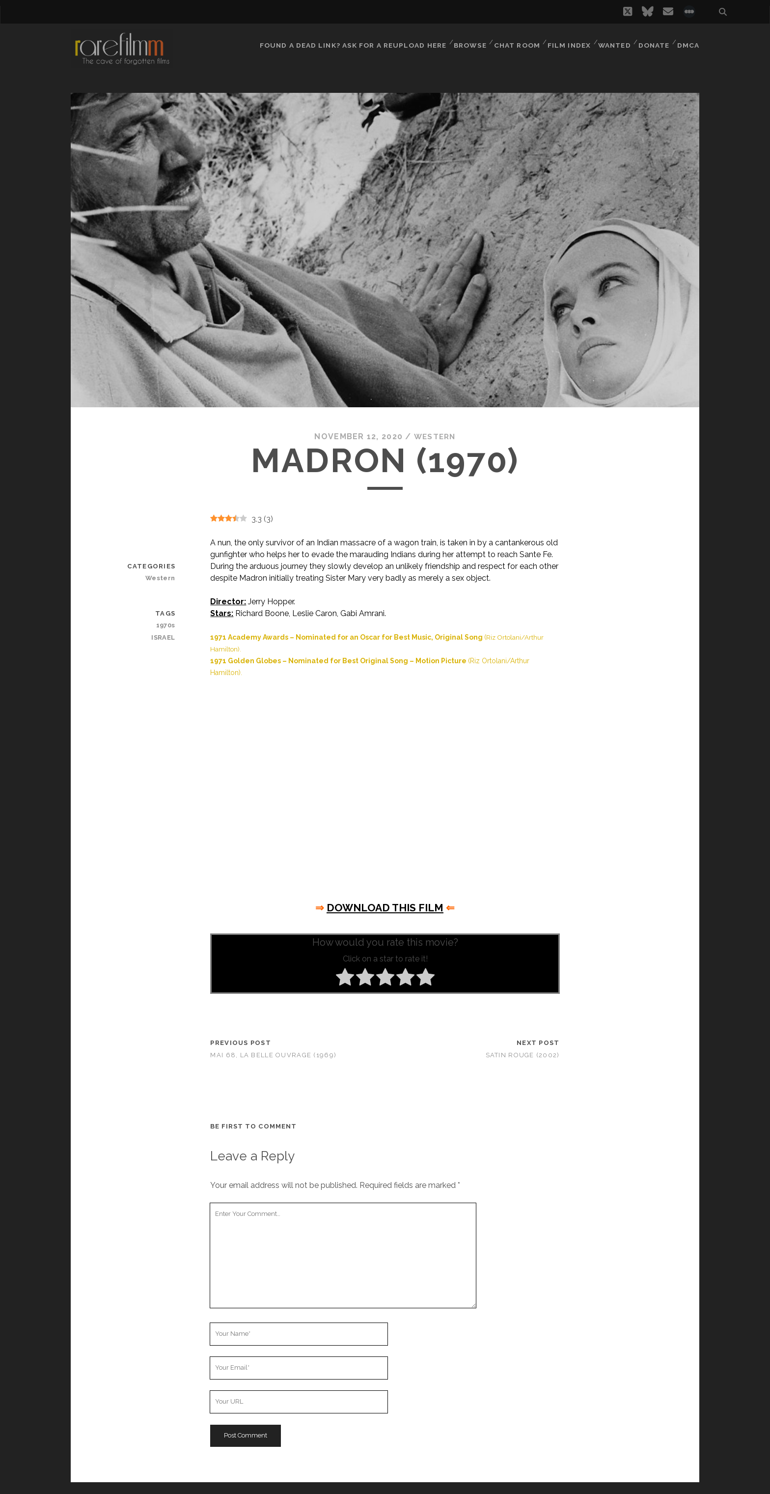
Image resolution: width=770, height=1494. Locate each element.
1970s (166, 625)
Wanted (613, 41)
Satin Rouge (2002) (523, 1055)
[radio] (345, 978)
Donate (653, 41)
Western (434, 436)
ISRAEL (164, 637)
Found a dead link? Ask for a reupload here (350, 41)
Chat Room (514, 41)
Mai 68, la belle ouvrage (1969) (273, 1055)
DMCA (689, 41)
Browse (466, 41)
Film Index (566, 41)
